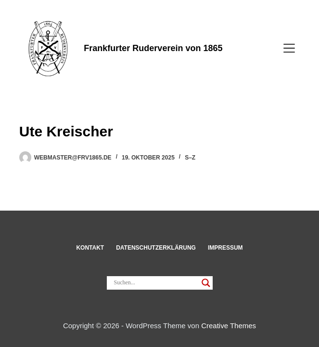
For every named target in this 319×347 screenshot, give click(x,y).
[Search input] (155, 283)
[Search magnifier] (206, 283)
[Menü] (289, 48)
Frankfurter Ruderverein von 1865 (153, 48)
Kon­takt (90, 247)
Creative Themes (228, 325)
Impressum (225, 247)
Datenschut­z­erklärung (156, 247)
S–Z (190, 157)
